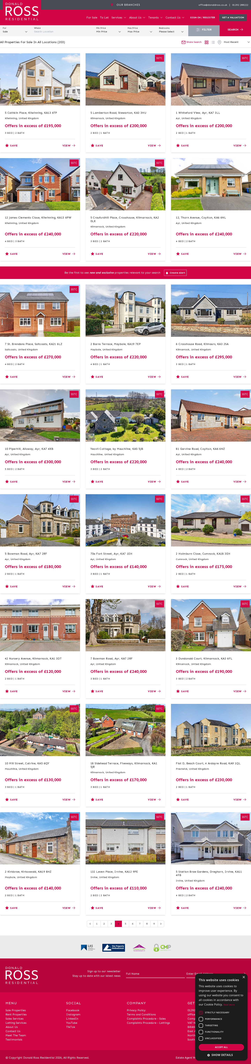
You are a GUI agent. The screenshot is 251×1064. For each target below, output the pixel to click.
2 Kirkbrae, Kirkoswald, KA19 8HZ (28, 871)
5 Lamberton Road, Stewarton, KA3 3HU (118, 112)
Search (235, 29)
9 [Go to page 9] (154, 923)
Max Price (133, 28)
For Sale (91, 17)
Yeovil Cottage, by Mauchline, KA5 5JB (116, 449)
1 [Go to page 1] (97, 923)
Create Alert (175, 272)
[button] (221, 1055)
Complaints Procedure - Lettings (148, 1022)
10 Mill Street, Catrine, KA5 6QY (27, 763)
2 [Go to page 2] (104, 923)
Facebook (72, 1010)
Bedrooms (164, 28)
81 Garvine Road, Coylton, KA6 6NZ (200, 449)
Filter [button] (204, 30)
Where (37, 28)
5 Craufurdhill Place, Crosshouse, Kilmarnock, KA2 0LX (124, 219)
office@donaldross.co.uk (213, 4)
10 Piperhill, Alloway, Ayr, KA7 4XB (29, 449)
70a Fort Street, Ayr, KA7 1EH (111, 553)
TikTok (70, 1027)
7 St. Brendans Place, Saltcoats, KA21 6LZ (33, 344)
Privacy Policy (136, 1010)
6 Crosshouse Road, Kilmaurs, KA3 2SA (202, 344)
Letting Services (16, 1022)
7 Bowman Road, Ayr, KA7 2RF (111, 658)
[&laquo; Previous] (90, 924)
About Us (137, 17)
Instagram (73, 1014)
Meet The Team (16, 1035)
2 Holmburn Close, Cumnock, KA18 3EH (203, 553)
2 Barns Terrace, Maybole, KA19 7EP (115, 344)
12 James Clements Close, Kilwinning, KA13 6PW (38, 217)
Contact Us (175, 17)
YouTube (71, 1022)
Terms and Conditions (141, 1014)
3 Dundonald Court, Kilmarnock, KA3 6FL (204, 658)
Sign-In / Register (202, 17)
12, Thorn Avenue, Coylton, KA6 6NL (201, 217)
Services (119, 17)
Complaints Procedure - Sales (146, 1018)
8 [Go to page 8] (147, 923)
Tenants (155, 17)
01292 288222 (240, 4)
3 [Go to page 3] (111, 923)
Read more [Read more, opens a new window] (229, 1004)
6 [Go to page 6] (132, 923)
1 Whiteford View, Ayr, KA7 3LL (198, 112)
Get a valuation (233, 17)
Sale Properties (16, 1010)
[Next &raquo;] (161, 924)
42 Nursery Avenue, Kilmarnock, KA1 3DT (33, 658)
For (4, 28)
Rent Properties (16, 1014)
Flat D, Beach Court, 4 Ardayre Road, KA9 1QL (208, 763)
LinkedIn (72, 1018)
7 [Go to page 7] (139, 923)
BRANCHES (195, 1027)
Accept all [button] (221, 1047)
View (68, 145)
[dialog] (221, 1017)
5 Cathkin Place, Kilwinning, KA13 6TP (31, 112)
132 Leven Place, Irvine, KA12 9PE (114, 871)
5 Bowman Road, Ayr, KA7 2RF (26, 553)
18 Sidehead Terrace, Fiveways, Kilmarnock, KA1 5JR (123, 765)
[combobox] (62, 31)
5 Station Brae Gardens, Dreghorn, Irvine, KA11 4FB (209, 873)
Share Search (191, 42)
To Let (104, 17)
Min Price (101, 28)
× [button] (243, 977)
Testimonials (14, 1039)
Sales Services (15, 1018)
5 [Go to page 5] (125, 923)
